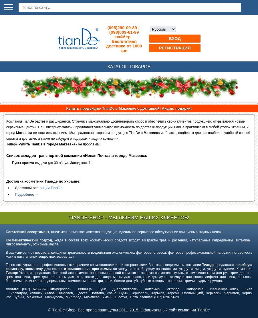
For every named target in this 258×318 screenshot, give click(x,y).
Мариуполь (54, 297)
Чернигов (231, 293)
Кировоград (18, 293)
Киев (248, 289)
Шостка (121, 297)
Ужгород (172, 289)
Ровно (111, 293)
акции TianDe (51, 188)
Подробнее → (27, 194)
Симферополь (60, 289)
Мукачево (92, 297)
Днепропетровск (125, 289)
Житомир (152, 289)
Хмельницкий (192, 293)
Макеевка (34, 297)
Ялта (134, 297)
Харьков (157, 293)
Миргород (73, 297)
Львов (49, 293)
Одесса (82, 293)
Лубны (18, 297)
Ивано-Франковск (224, 289)
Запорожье (194, 289)
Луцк (102, 289)
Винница (85, 289)
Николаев (65, 293)
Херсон (173, 293)
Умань (107, 297)
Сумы (123, 293)
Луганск (36, 293)
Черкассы (213, 293)
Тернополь (139, 293)
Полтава (97, 293)
